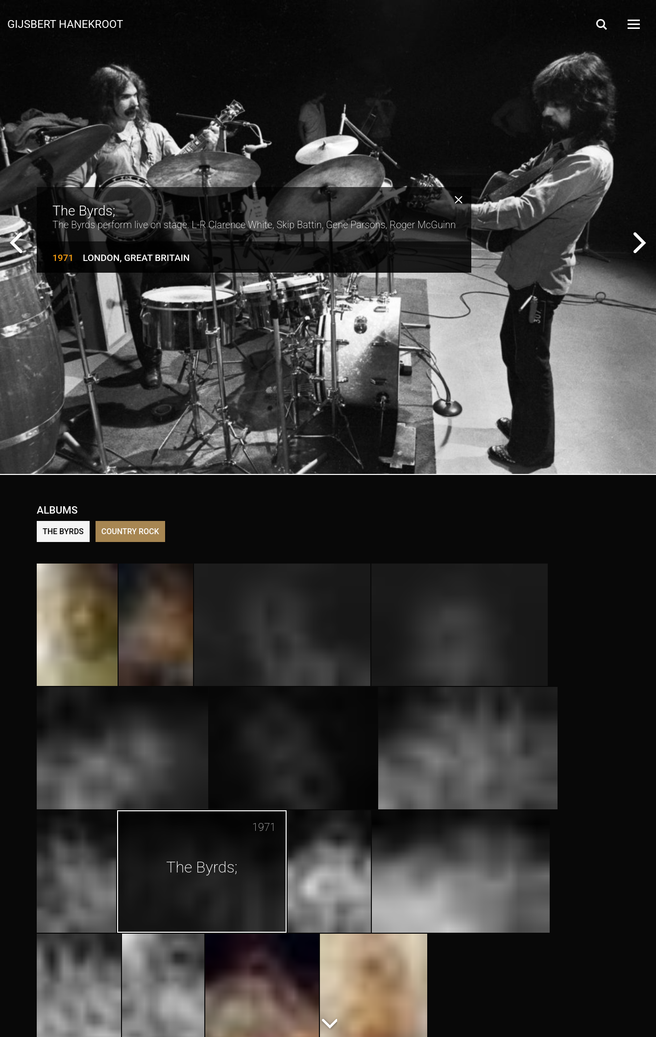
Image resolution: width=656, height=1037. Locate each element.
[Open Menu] (633, 24)
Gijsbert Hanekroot (65, 23)
